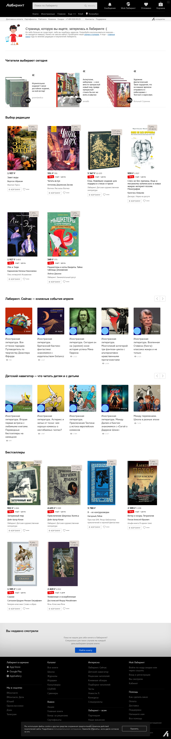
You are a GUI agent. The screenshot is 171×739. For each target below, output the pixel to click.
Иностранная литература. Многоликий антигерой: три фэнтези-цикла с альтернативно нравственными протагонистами (114, 349)
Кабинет (133, 683)
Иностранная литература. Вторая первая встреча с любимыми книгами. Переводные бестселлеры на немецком (16, 426)
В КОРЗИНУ (14, 189)
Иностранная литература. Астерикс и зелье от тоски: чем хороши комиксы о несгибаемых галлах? (50, 422)
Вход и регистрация (139, 674)
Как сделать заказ (138, 697)
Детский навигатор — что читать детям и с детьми (42, 375)
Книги (35, 14)
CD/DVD (51, 688)
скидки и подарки (91, 34)
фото (33, 129)
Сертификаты (31, 19)
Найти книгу (85, 650)
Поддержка (101, 19)
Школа (51, 671)
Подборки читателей (99, 684)
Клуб (80, 14)
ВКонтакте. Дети (15, 697)
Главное (61, 14)
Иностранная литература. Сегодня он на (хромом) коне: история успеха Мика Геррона (83, 345)
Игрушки (52, 680)
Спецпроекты (95, 701)
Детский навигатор (98, 671)
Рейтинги (42, 19)
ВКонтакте (12, 692)
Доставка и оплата (14, 19)
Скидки (61, 19)
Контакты (89, 19)
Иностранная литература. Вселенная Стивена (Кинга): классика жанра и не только (147, 345)
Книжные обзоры (97, 680)
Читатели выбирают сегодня (26, 60)
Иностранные (48, 14)
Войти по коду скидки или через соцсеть (143, 669)
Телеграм (12, 714)
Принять (134, 728)
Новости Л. (94, 693)
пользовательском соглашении (67, 729)
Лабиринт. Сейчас (97, 667)
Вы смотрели (136, 679)
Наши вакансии (96, 719)
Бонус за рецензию (57, 715)
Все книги (52, 667)
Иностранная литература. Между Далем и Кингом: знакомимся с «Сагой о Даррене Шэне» (114, 422)
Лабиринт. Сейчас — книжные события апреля (39, 298)
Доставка (134, 705)
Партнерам (94, 715)
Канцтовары (53, 684)
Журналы (52, 676)
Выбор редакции (17, 117)
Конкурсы (93, 697)
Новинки (52, 19)
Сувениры (52, 693)
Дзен (9, 710)
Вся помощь (135, 718)
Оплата (132, 701)
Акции (50, 706)
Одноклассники (15, 705)
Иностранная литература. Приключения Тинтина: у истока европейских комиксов (82, 422)
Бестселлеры (15, 452)
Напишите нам (137, 714)
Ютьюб (10, 701)
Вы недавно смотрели (22, 631)
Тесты (91, 688)
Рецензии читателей (99, 676)
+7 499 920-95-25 (73, 19)
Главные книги (55, 711)
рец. (32, 126)
